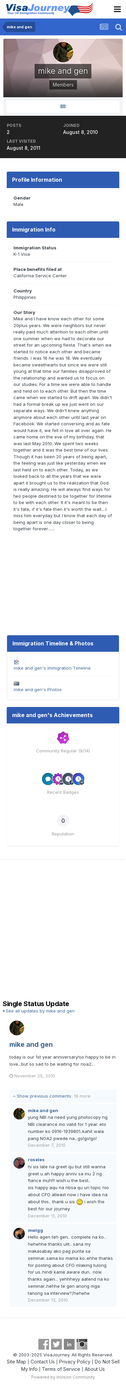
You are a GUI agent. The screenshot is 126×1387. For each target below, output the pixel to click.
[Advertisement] (63, 930)
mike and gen (31, 1044)
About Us (95, 1369)
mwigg (35, 1230)
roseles (36, 1159)
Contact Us (43, 1361)
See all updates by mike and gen (39, 1010)
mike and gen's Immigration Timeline (52, 668)
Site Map (16, 1361)
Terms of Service (61, 1369)
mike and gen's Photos (38, 689)
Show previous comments (51, 1096)
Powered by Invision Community (63, 1377)
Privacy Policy (74, 1361)
